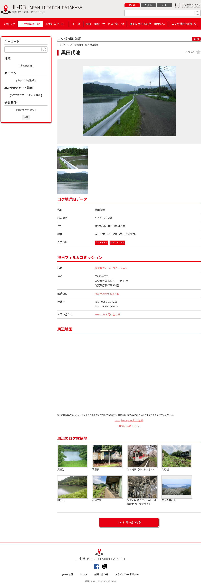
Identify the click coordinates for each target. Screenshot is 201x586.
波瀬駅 (107, 458)
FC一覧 (76, 24)
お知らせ (9, 24)
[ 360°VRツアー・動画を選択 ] (26, 95)
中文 (164, 5)
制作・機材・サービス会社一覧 (105, 24)
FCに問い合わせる (130, 522)
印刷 (196, 39)
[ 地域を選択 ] (25, 65)
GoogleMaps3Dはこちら (129, 420)
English (148, 5)
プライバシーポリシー (127, 574)
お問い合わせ (101, 574)
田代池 (72, 488)
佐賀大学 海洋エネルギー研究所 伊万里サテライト (142, 490)
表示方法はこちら (129, 426)
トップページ (63, 44)
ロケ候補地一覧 (30, 24)
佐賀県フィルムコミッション (111, 268)
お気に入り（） (55, 24)
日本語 (132, 5)
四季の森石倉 (177, 488)
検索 (26, 117)
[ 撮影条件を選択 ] (26, 110)
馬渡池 (72, 458)
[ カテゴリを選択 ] (26, 80)
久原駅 (177, 458)
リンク (83, 574)
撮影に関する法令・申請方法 (147, 24)
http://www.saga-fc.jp (107, 293)
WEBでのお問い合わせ (107, 314)
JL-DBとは (67, 574)
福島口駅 (107, 488)
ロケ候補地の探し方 (184, 24)
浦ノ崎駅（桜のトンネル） (142, 458)
